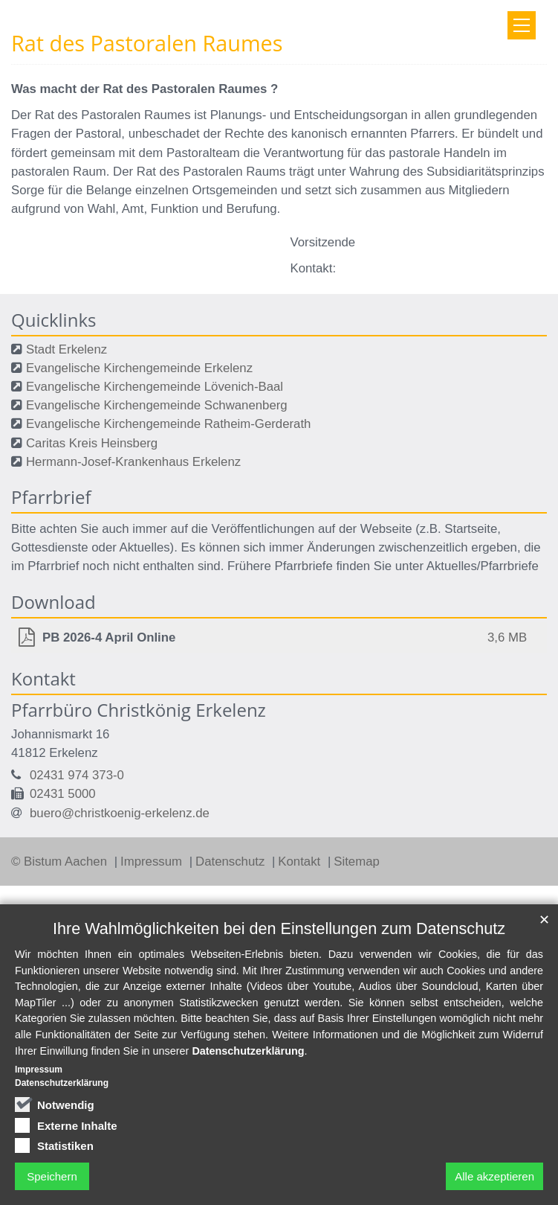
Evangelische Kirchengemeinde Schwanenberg (157, 405)
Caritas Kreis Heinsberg (92, 443)
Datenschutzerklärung (248, 1051)
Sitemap (357, 861)
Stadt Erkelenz (66, 349)
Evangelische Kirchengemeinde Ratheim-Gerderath (168, 424)
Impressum (153, 861)
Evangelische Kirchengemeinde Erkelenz (139, 368)
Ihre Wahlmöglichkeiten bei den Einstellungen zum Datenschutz (279, 928)
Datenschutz (231, 861)
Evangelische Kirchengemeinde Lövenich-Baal (154, 387)
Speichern (52, 1176)
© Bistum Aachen (61, 861)
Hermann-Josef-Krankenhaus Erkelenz (133, 462)
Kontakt (301, 861)
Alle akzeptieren (494, 1176)
